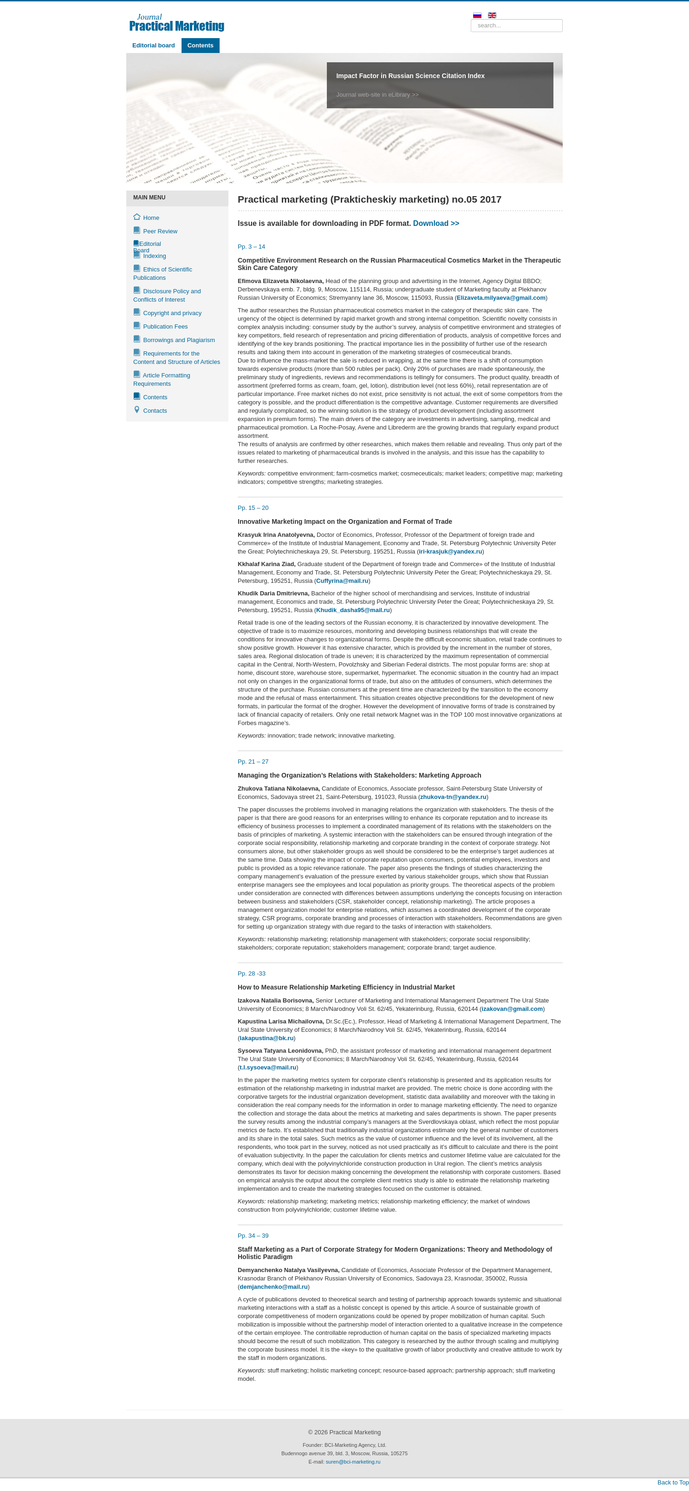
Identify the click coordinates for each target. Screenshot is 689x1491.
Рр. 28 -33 (252, 973)
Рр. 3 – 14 (251, 246)
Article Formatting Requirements (161, 379)
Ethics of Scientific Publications (162, 273)
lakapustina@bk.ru (266, 1038)
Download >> (436, 223)
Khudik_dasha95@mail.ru (353, 610)
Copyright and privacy (167, 313)
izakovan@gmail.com (512, 1008)
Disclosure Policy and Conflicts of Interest (167, 295)
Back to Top (673, 1482)
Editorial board (153, 45)
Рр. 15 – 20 (253, 507)
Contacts (150, 410)
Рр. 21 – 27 (253, 761)
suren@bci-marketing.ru (353, 1462)
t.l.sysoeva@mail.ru (268, 1067)
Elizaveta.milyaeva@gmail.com (501, 297)
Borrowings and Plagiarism (174, 339)
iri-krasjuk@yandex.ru (450, 551)
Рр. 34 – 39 (253, 1235)
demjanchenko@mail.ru (273, 1286)
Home (146, 217)
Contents (201, 45)
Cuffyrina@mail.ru (342, 580)
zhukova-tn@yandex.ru (453, 796)
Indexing (149, 255)
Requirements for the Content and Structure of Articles (176, 357)
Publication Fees (160, 326)
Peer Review (155, 231)
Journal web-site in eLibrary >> (377, 94)
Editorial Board (140, 244)
